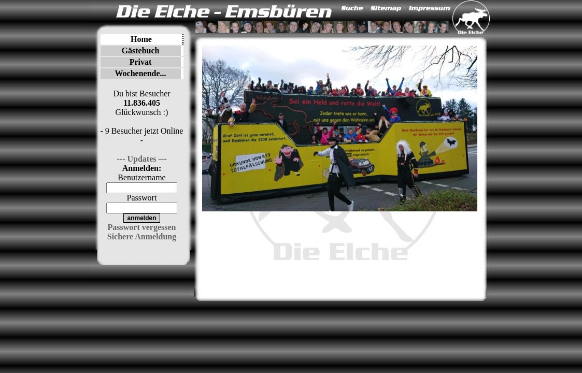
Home (141, 39)
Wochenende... (140, 73)
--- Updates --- (142, 158)
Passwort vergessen (142, 227)
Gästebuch (141, 50)
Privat (141, 62)
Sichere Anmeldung (142, 236)
